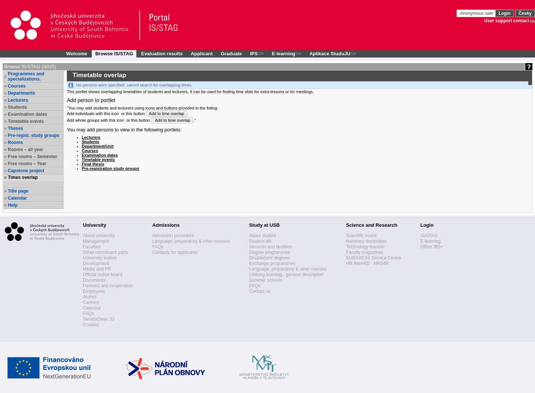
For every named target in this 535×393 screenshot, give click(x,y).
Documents (94, 280)
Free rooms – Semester (32, 156)
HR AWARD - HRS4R (367, 263)
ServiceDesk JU (98, 319)
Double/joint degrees (269, 258)
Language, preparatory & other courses (191, 241)
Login (505, 13)
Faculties (92, 246)
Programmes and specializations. (26, 76)
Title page (18, 191)
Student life (260, 241)
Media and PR (97, 269)
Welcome (76, 53)
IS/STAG (428, 235)
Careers (91, 302)
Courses (17, 86)
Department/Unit (98, 146)
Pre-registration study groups (110, 168)
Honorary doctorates (366, 241)
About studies (262, 235)
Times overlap (23, 177)
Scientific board (361, 235)
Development (96, 263)
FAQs (88, 313)
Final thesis (93, 164)
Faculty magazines (364, 252)
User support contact (506, 20)
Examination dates (27, 114)
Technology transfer (365, 246)
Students (17, 107)
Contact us (259, 291)
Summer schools (265, 280)
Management (96, 241)
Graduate (231, 53)
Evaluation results (162, 53)
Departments (21, 93)
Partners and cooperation (108, 285)
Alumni (90, 296)
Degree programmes (269, 252)
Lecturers (18, 100)
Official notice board (102, 274)
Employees (94, 291)
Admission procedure (173, 235)
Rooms (15, 142)
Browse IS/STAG (114, 53)
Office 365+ (431, 246)
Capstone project (26, 170)
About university (98, 235)
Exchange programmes (272, 263)
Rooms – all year (25, 149)
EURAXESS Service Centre (373, 258)
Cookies (91, 324)
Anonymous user (477, 13)
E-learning (430, 241)
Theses (15, 128)
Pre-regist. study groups (33, 135)
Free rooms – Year (27, 163)
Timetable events (26, 121)
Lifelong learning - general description (286, 274)
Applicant (202, 53)
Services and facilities (270, 246)
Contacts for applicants (175, 252)
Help (12, 205)
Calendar (17, 198)
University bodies (100, 258)
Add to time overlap (166, 113)
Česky (525, 13)
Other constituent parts (105, 252)
